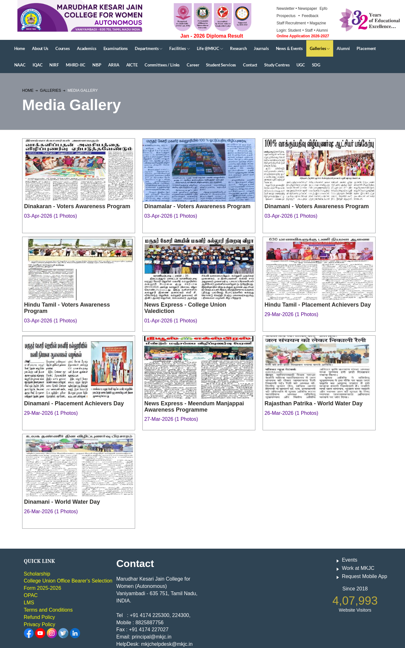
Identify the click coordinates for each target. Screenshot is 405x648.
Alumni (343, 48)
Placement (366, 48)
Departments (148, 48)
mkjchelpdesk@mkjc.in (167, 644)
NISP (96, 64)
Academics (87, 48)
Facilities (179, 48)
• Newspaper (307, 8)
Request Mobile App (364, 576)
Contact (250, 64)
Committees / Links (162, 64)
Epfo (323, 8)
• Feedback (308, 16)
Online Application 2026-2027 (303, 36)
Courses (62, 48)
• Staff (307, 30)
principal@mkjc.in (151, 636)
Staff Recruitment (291, 23)
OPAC (31, 595)
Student (294, 30)
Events (349, 560)
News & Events (289, 48)
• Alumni (321, 30)
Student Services (221, 64)
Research (238, 48)
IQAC (37, 64)
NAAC (20, 64)
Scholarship (37, 573)
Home (19, 48)
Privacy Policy (39, 624)
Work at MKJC (358, 568)
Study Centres (277, 64)
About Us (40, 48)
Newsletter (286, 8)
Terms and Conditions (48, 610)
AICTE (132, 64)
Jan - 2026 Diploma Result (211, 36)
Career (193, 64)
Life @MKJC (210, 48)
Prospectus (286, 16)
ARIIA (113, 64)
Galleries (320, 48)
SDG (316, 64)
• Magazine (316, 23)
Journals (261, 48)
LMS (29, 602)
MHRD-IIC (75, 64)
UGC (300, 64)
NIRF (54, 64)
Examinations (115, 48)
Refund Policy (39, 617)
